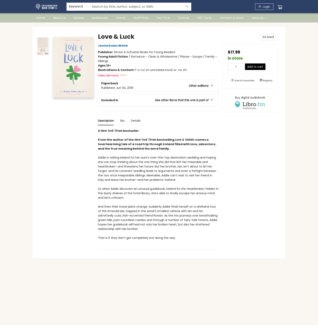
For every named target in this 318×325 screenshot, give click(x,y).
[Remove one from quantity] (230, 66)
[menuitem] (40, 18)
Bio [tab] (122, 121)
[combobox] (78, 6)
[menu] (159, 18)
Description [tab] (106, 121)
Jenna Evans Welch (113, 46)
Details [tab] (136, 121)
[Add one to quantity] (241, 66)
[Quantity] (236, 66)
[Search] (187, 7)
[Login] (264, 6)
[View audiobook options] (250, 102)
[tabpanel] (158, 189)
